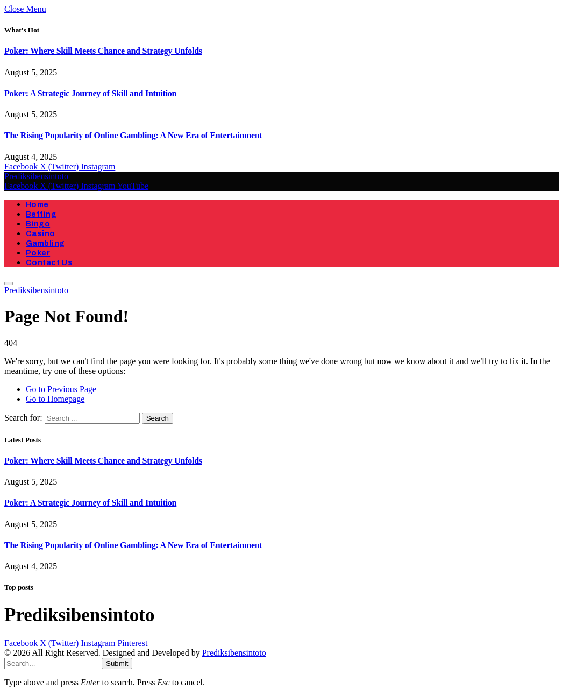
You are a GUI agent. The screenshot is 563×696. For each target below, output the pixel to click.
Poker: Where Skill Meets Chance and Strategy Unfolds (103, 50)
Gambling (45, 243)
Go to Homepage (55, 398)
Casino (40, 234)
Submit (117, 663)
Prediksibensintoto (234, 652)
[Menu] (8, 283)
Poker (38, 253)
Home (37, 205)
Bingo (38, 224)
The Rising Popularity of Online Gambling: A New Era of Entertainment (133, 135)
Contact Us (49, 263)
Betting (41, 214)
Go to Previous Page (61, 389)
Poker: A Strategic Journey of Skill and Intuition (90, 93)
